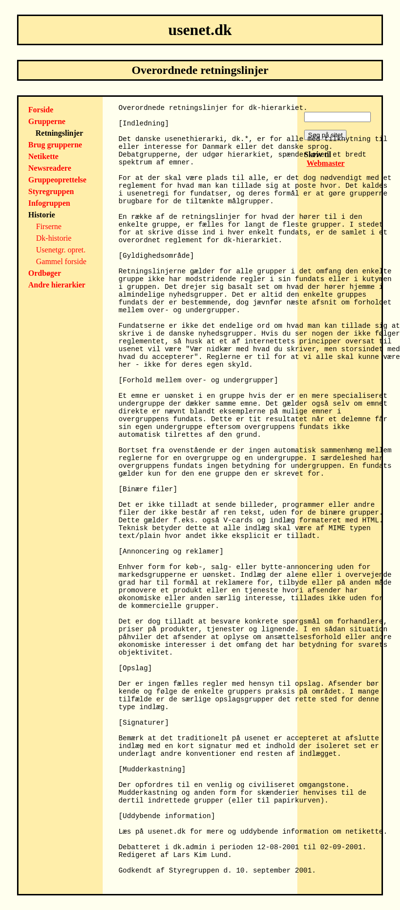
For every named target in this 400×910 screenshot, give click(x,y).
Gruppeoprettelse (57, 180)
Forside (41, 110)
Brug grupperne (55, 145)
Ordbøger (44, 273)
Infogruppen (49, 203)
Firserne (48, 226)
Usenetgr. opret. (61, 250)
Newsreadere (49, 168)
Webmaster (326, 163)
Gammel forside (61, 261)
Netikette (43, 156)
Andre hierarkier (56, 285)
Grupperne (46, 121)
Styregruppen (51, 191)
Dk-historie (54, 238)
